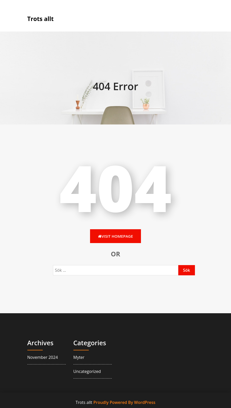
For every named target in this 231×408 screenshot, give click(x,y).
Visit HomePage (115, 236)
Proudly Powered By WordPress (124, 402)
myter (79, 357)
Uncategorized (87, 371)
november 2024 (42, 357)
